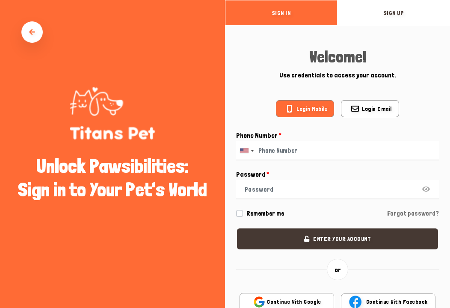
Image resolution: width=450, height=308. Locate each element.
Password (252, 174)
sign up (394, 12)
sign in (281, 12)
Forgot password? (413, 213)
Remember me (265, 213)
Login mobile (311, 108)
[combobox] (246, 151)
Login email (377, 108)
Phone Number (258, 135)
